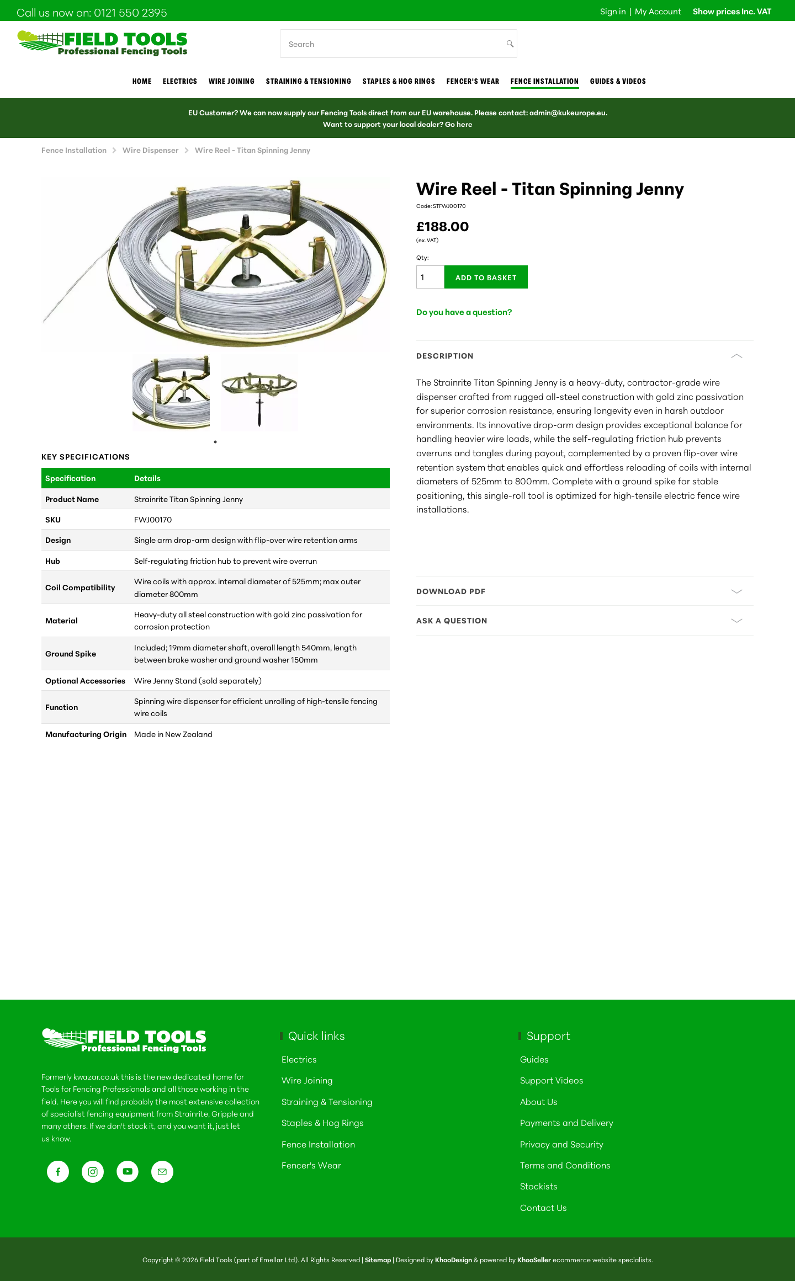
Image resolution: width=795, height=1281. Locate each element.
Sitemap (378, 1259)
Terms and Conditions (565, 1164)
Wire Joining (307, 1079)
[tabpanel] (171, 393)
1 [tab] (215, 441)
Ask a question (579, 620)
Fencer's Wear (473, 81)
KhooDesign (453, 1259)
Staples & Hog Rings (399, 81)
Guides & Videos (618, 81)
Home (142, 81)
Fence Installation (545, 81)
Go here (459, 124)
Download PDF (579, 590)
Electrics (180, 81)
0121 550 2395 (130, 11)
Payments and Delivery (566, 1121)
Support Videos (552, 1079)
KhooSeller (534, 1259)
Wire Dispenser (151, 149)
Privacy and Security (561, 1143)
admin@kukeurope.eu (567, 112)
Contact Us (543, 1206)
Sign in (613, 11)
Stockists (539, 1185)
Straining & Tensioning (309, 81)
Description (579, 355)
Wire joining (232, 81)
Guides (534, 1058)
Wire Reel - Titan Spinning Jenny (252, 149)
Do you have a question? (464, 311)
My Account (658, 11)
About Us (539, 1101)
